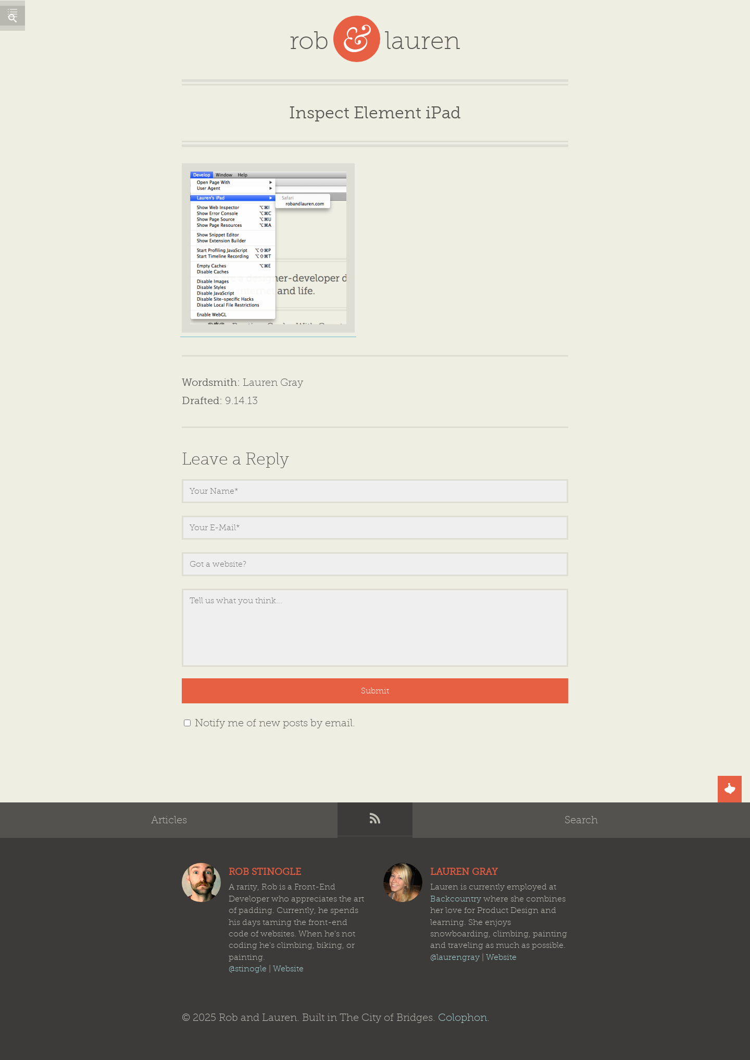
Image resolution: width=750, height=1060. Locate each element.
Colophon (462, 1018)
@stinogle (248, 968)
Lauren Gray (273, 382)
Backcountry (455, 899)
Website (288, 968)
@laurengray (455, 957)
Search (581, 820)
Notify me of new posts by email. (275, 723)
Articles (169, 820)
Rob (201, 882)
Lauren (402, 882)
